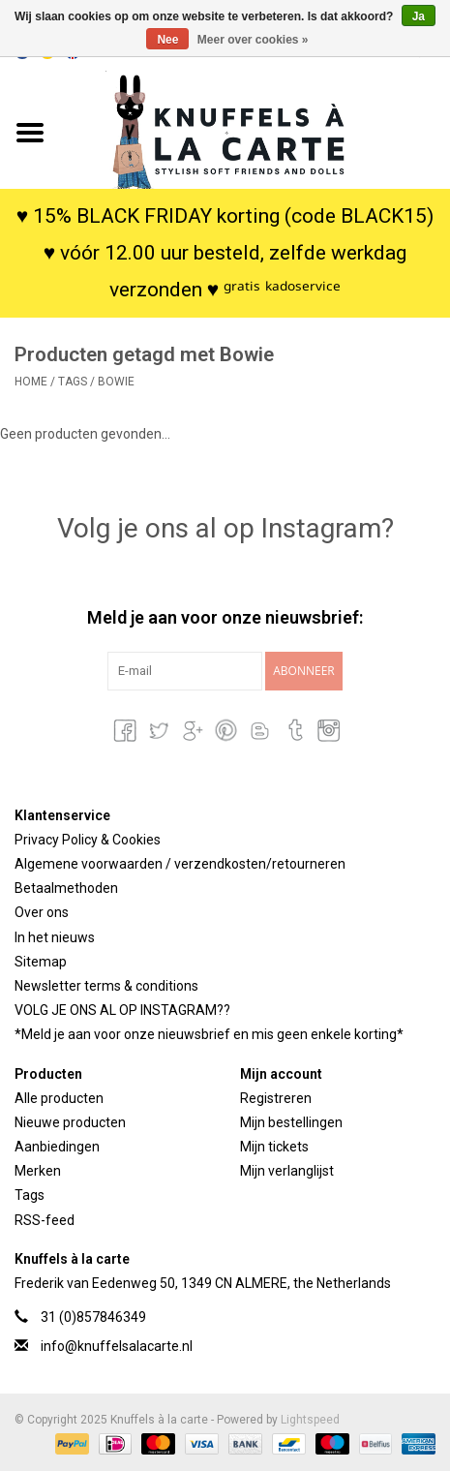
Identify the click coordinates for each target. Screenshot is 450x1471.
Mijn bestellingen (291, 1122)
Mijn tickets (274, 1146)
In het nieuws (55, 937)
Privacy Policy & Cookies (88, 839)
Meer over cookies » (253, 39)
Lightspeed (310, 1419)
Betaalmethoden (66, 888)
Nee (167, 39)
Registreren (276, 1098)
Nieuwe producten (70, 1122)
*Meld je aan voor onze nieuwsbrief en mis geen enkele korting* (209, 1034)
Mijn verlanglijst (287, 1171)
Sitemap (41, 961)
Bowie (116, 381)
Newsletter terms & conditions (106, 986)
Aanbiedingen (57, 1146)
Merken (38, 1171)
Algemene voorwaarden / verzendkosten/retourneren (180, 864)
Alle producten (59, 1098)
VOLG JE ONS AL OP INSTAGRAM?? (122, 1010)
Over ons (42, 912)
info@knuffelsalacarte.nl (117, 1346)
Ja (418, 16)
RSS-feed (45, 1220)
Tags (72, 381)
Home (31, 381)
